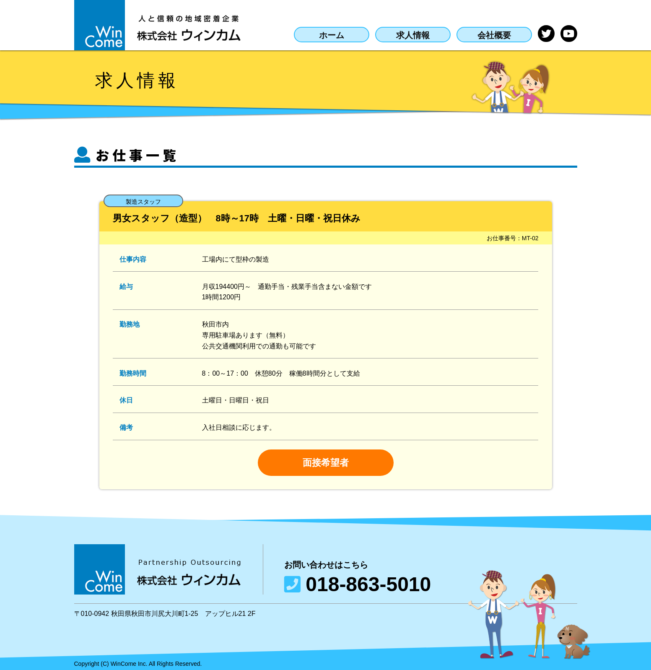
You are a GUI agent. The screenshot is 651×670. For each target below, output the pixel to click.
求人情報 (404, 34)
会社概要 (486, 34)
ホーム (321, 34)
